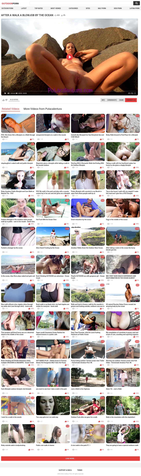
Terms (79, 470)
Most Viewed (56, 8)
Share (121, 100)
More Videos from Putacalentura (43, 108)
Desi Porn (118, 8)
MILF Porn (102, 8)
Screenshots (112, 100)
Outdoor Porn (7, 8)
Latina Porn (134, 8)
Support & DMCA (65, 470)
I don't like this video (6, 100)
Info (103, 100)
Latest (24, 8)
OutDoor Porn (68, 474)
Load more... (70, 458)
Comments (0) (131, 100)
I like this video (3, 100)
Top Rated (39, 8)
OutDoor (10, 3)
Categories (73, 8)
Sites (88, 8)
